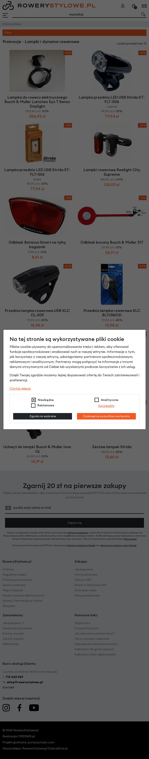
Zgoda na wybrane (43, 416)
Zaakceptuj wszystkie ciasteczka (106, 416)
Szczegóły (106, 406)
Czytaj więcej (20, 388)
